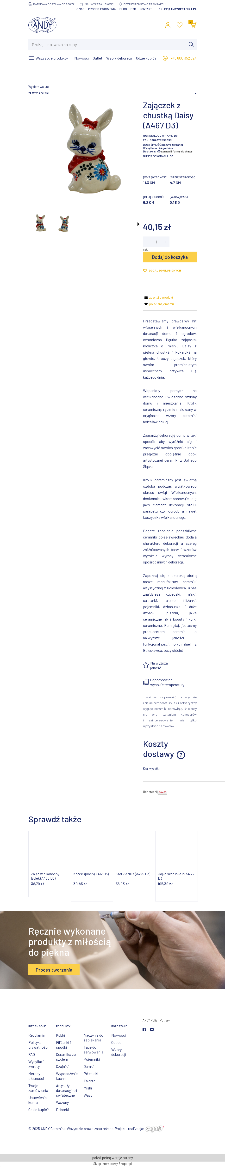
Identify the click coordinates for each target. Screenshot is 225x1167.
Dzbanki (62, 1109)
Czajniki (62, 1066)
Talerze (89, 1080)
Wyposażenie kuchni (67, 1076)
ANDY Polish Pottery (156, 1020)
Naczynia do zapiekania (93, 1037)
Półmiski (91, 1073)
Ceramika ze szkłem (66, 1056)
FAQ (31, 1054)
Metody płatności (36, 1076)
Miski (88, 1088)
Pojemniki (92, 1059)
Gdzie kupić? (38, 1109)
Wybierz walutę (38, 86)
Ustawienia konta (37, 1100)
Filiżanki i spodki (63, 1044)
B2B (133, 9)
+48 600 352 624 (183, 58)
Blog (123, 9)
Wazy (88, 1095)
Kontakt (146, 9)
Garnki (89, 1066)
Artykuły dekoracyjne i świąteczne (66, 1090)
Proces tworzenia (102, 9)
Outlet (116, 1042)
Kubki (60, 1035)
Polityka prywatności (38, 1044)
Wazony (62, 1102)
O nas (80, 9)
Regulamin (36, 1035)
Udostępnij (150, 792)
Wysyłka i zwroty (36, 1064)
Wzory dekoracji (118, 1052)
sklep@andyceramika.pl (178, 9)
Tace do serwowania (93, 1049)
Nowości (118, 1035)
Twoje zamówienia (38, 1088)
